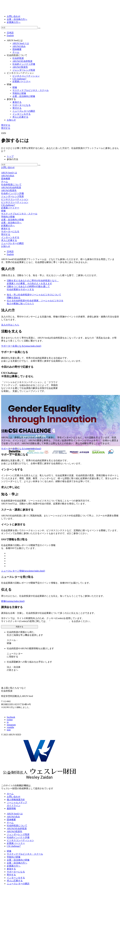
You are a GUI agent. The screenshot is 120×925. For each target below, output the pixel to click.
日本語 (10, 32)
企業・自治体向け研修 (12, 219)
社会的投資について (11, 184)
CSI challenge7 (8, 205)
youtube (10, 727)
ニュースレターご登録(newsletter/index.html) (23, 571)
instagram (11, 725)
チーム (4, 181)
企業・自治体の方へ (17, 19)
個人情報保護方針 (60, 621)
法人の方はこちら (10, 325)
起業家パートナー (10, 208)
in (7, 722)
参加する (5, 228)
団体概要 (5, 178)
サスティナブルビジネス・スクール (19, 213)
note (9, 730)
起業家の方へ (13, 22)
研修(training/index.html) (13, 601)
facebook (11, 717)
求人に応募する (9, 240)
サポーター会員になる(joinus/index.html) (21, 346)
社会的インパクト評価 (12, 193)
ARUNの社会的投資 (11, 187)
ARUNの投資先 (9, 190)
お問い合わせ (13, 16)
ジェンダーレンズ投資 (12, 196)
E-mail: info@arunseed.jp (13, 712)
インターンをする (10, 237)
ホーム (10, 793)
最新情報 (11, 808)
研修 (3, 211)
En (10, 254)
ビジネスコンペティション (14, 199)
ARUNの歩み (7, 175)
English (10, 35)
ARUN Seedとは (9, 172)
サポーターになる (10, 231)
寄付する (5, 125)
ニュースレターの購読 (12, 243)
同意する (19, 627)
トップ (10, 156)
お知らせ (11, 120)
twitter (10, 719)
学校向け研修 (8, 216)
